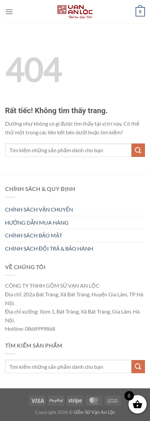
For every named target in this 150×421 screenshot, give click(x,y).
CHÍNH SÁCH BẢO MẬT (33, 235)
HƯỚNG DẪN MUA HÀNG (37, 222)
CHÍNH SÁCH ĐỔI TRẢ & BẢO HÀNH (49, 248)
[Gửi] (138, 150)
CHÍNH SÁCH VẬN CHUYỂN (39, 209)
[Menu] (9, 11)
